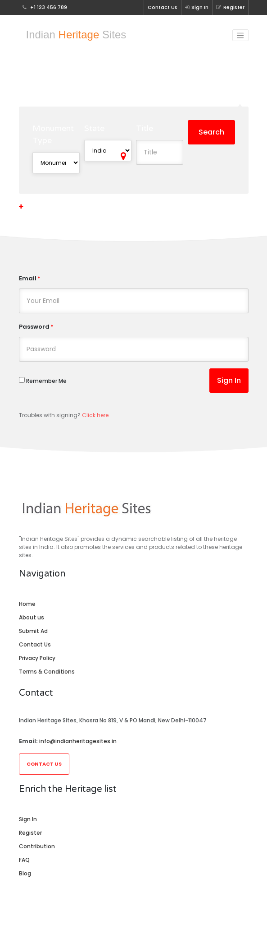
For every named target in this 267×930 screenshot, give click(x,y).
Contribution (37, 846)
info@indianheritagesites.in (78, 741)
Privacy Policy (37, 658)
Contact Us (162, 7)
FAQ (24, 860)
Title (144, 128)
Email (27, 278)
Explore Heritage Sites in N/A (133, 82)
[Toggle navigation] (240, 35)
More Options (42, 206)
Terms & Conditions (47, 671)
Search (211, 132)
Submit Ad (33, 631)
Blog (25, 873)
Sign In (196, 7)
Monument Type (53, 134)
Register (230, 7)
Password (34, 326)
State (94, 128)
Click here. (96, 415)
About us (31, 617)
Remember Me (43, 381)
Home (27, 604)
